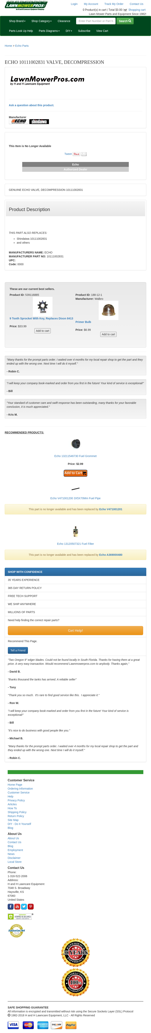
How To (12, 808)
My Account (91, 3)
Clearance (64, 21)
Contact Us (136, 3)
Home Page (15, 784)
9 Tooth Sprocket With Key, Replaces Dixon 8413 (41, 318)
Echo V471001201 (110, 509)
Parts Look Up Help (21, 30)
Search (125, 21)
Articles (12, 804)
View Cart (102, 30)
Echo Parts (22, 45)
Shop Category (41, 21)
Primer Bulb (83, 322)
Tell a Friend (17, 650)
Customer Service (18, 792)
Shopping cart (137, 9)
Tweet (68, 153)
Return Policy (16, 816)
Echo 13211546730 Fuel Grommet (75, 456)
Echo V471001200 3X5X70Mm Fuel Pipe (75, 498)
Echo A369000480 (110, 554)
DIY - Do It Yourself (19, 823)
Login (74, 3)
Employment (15, 850)
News (11, 854)
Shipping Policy (17, 812)
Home (8, 45)
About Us (13, 838)
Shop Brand (17, 21)
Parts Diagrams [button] (49, 30)
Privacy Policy (16, 800)
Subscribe (84, 30)
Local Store (15, 861)
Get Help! (75, 631)
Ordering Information (20, 788)
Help (10, 796)
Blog (10, 827)
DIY (69, 30)
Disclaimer (14, 857)
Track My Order (113, 3)
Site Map (13, 820)
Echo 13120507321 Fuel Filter (75, 543)
